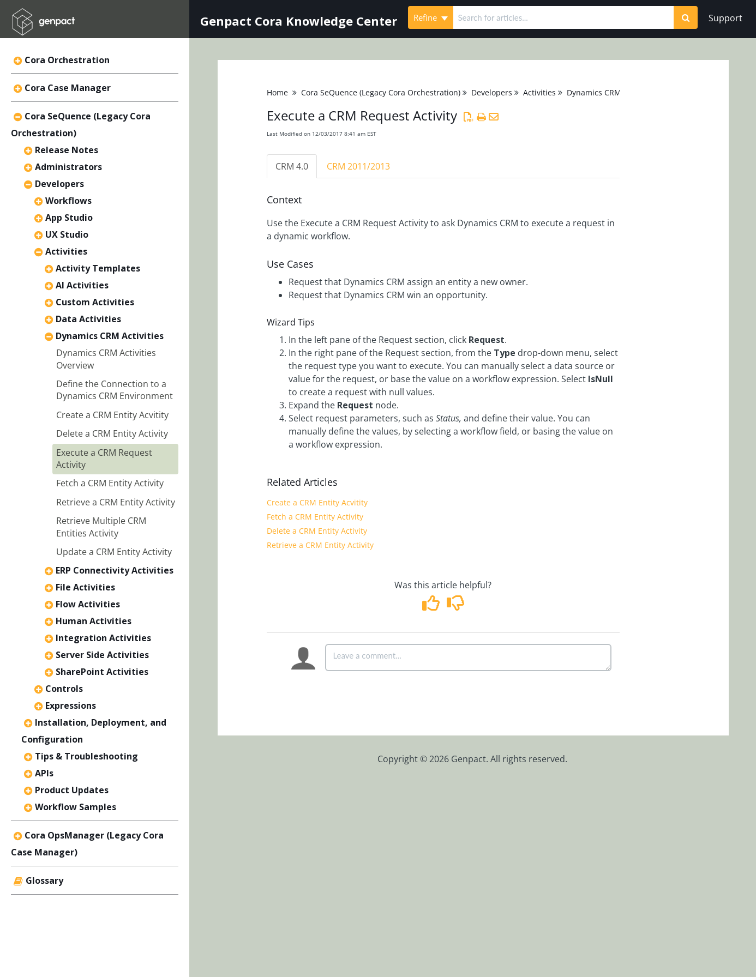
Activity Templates (98, 268)
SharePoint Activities (102, 672)
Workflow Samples (75, 807)
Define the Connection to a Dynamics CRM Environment (114, 390)
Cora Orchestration (67, 60)
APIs (44, 773)
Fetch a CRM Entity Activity (110, 483)
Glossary (44, 880)
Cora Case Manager (68, 88)
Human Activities (93, 621)
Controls (64, 689)
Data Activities (88, 319)
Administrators (68, 167)
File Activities (85, 587)
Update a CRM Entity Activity (114, 552)
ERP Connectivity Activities (114, 570)
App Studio (69, 218)
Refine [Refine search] (430, 17)
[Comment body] (468, 657)
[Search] (686, 17)
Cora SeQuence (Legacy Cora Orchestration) (380, 92)
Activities (66, 251)
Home (277, 92)
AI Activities (82, 285)
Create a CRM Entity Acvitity (112, 415)
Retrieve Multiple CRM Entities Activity (101, 527)
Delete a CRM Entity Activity (112, 433)
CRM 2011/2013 (358, 166)
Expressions (70, 705)
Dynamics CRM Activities (110, 336)
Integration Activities (103, 638)
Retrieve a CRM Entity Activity (115, 502)
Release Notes (66, 150)
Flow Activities (88, 604)
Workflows (68, 201)
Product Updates (72, 790)
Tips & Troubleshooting (86, 756)
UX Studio (66, 234)
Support (725, 18)
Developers (59, 184)
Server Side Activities (102, 655)
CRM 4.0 (291, 166)
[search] (564, 17)
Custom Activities (95, 302)
